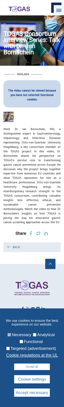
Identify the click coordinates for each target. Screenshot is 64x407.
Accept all (32, 366)
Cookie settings (32, 379)
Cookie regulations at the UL (32, 355)
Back (13, 247)
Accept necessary (32, 392)
